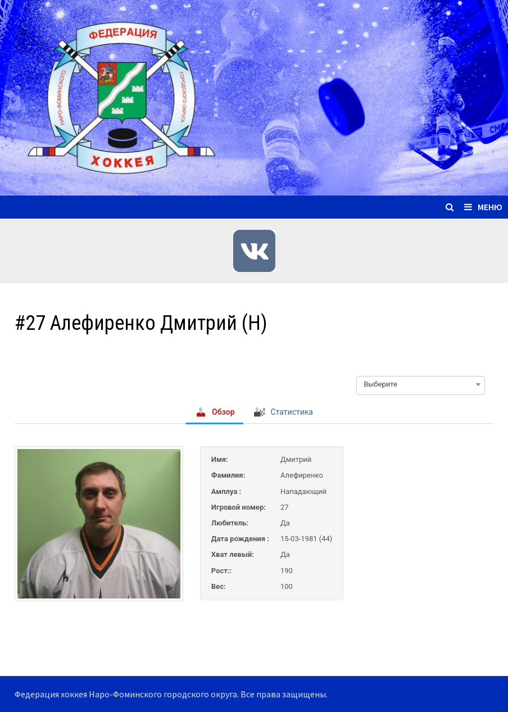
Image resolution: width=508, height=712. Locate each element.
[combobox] (420, 384)
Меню (483, 206)
